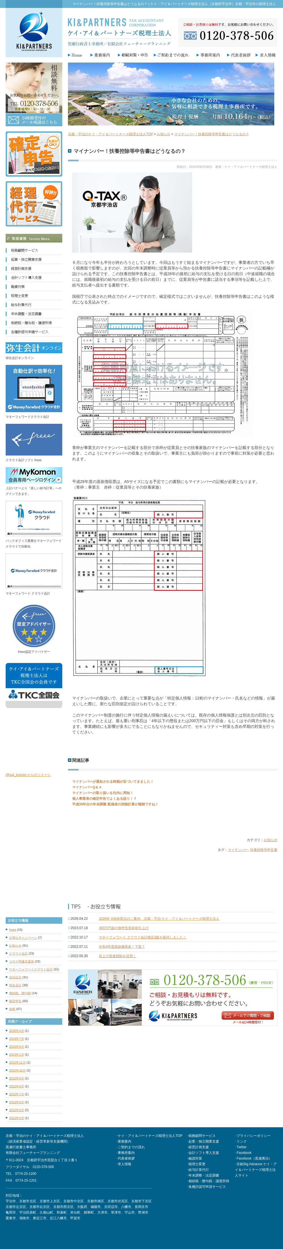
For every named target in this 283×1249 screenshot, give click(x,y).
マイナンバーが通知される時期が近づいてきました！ (113, 782)
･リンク (241, 1141)
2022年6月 (16, 1102)
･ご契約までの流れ (130, 1147)
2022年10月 (17, 1070)
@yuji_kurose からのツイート (28, 775)
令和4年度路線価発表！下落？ (122, 947)
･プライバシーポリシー (253, 1136)
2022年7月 (16, 1094)
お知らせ (270, 840)
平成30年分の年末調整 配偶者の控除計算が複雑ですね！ (115, 804)
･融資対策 (194, 1158)
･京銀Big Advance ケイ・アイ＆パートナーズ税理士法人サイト (256, 1169)
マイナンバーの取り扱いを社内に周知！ (102, 793)
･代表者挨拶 (125, 1158)
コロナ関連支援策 (21, 961)
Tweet (72, 821)
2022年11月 (17, 1062)
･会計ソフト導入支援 (203, 1153)
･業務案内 (123, 1141)
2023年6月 (16, 1046)
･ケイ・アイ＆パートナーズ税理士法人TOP (149, 1136)
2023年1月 (16, 1054)
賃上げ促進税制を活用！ (117, 956)
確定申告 (15, 1001)
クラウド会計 (18, 953)
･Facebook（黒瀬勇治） (253, 1158)
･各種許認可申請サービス (206, 1187)
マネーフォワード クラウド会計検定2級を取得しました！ (142, 937)
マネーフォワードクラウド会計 (31, 969)
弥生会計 (15, 985)
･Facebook (243, 1153)
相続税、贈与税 (20, 993)
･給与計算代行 (198, 1170)
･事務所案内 (125, 1153)
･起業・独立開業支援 (203, 1141)
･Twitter (240, 1147)
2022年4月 (16, 1118)
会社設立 (15, 977)
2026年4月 (16, 1030)
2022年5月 (16, 1110)
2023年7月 (16, 1038)
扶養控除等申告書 (263, 850)
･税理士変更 (196, 1164)
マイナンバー (238, 850)
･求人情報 (123, 1164)
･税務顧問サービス (201, 1136)
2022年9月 (16, 1078)
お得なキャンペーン (23, 937)
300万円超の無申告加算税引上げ (124, 928)
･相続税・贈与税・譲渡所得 (208, 1181)
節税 (12, 1009)
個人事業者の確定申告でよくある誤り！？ (104, 799)
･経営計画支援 (198, 1147)
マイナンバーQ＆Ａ (87, 787)
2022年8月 (16, 1086)
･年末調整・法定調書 (203, 1175)
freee (12, 929)
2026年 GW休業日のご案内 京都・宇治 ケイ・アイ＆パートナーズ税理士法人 (159, 919)
